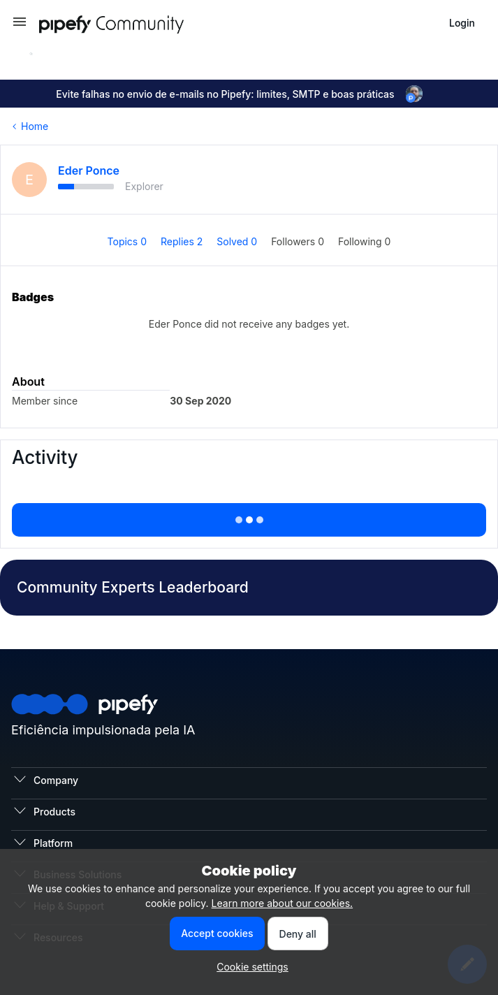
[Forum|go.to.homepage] (137, 23)
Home (34, 126)
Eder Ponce (88, 170)
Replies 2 (183, 241)
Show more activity (248, 515)
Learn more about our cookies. (282, 903)
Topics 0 (128, 241)
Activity (45, 457)
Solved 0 (238, 241)
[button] (19, 26)
